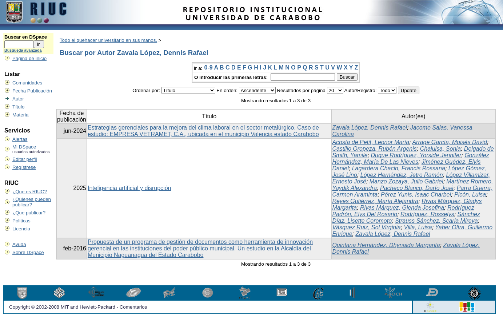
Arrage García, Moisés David (449, 142)
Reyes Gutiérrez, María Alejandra (375, 201)
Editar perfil (24, 159)
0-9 (208, 67)
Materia (20, 115)
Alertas (19, 139)
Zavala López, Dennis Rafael (369, 127)
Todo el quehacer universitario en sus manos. (108, 40)
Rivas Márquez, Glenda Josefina (402, 208)
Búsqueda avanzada (22, 50)
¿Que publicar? (28, 212)
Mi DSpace (24, 147)
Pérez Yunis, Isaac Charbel (416, 194)
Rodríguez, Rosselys (427, 214)
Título (18, 107)
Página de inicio (29, 58)
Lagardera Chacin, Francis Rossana (398, 168)
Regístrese (24, 167)
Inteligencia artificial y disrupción (129, 188)
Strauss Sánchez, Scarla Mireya (436, 221)
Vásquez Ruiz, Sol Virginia (366, 227)
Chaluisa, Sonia (440, 149)
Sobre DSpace (28, 252)
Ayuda (19, 244)
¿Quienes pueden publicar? (31, 202)
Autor (18, 99)
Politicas (21, 220)
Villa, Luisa (418, 227)
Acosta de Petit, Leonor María (370, 142)
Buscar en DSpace (25, 37)
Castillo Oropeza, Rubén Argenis (374, 149)
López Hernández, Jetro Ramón (401, 175)
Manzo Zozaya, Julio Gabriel (406, 181)
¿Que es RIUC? (29, 191)
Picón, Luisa (470, 194)
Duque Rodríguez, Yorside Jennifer (416, 155)
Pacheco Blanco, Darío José (417, 188)
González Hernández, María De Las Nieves (410, 158)
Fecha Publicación (32, 91)
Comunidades (27, 83)
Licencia (21, 228)
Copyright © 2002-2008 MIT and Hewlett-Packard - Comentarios (78, 307)
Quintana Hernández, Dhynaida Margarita (386, 245)
